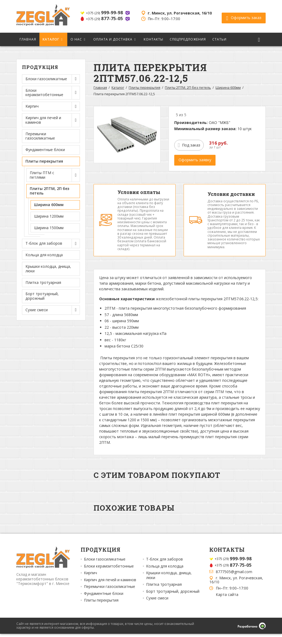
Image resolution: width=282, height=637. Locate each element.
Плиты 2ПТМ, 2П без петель (188, 87)
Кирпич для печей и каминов (110, 583)
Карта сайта (227, 597)
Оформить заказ (243, 16)
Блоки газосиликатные (104, 562)
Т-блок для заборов (164, 562)
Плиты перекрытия (144, 87)
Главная (28, 39)
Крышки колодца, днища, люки (48, 268)
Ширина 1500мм (49, 227)
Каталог (51, 39)
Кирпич (90, 576)
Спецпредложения (188, 39)
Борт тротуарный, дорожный (42, 296)
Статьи (219, 39)
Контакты (153, 39)
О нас (76, 39)
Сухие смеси (157, 601)
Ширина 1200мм (49, 216)
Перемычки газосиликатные (40, 136)
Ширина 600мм (49, 204)
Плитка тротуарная (43, 282)
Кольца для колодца (44, 254)
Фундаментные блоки (45, 149)
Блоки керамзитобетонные (109, 569)
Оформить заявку (195, 159)
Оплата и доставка (112, 39)
